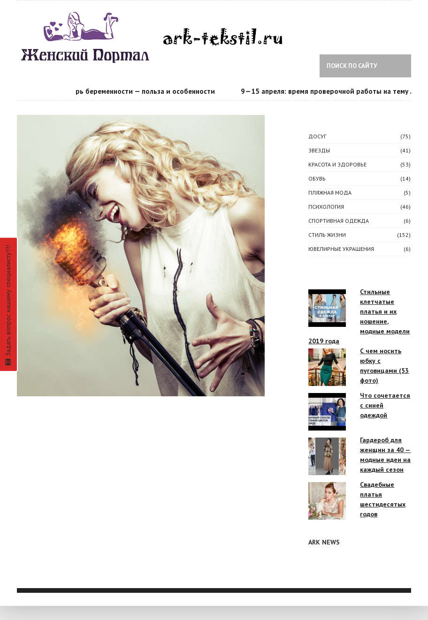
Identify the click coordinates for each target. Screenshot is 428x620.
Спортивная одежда (338, 220)
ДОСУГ (317, 136)
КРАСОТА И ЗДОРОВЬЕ (337, 164)
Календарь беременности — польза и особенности (132, 91)
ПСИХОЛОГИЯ (326, 206)
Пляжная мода (330, 192)
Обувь (317, 178)
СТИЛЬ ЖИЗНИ (327, 234)
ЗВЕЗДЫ (319, 150)
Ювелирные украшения (341, 248)
